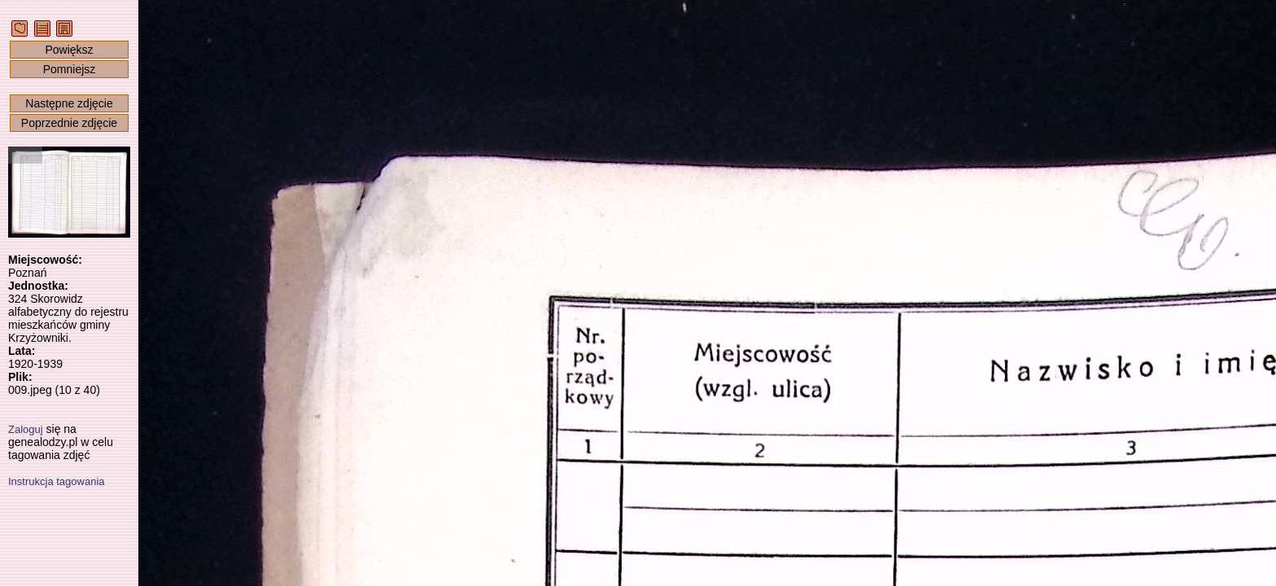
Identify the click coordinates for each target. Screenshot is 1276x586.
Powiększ (69, 49)
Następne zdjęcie (68, 103)
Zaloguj (25, 429)
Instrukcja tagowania (56, 481)
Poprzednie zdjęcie (69, 122)
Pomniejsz (69, 69)
